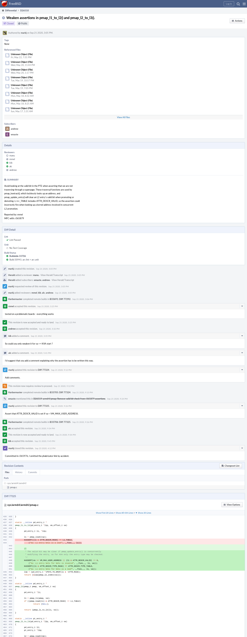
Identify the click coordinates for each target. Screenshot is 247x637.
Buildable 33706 (17, 256)
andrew (14, 128)
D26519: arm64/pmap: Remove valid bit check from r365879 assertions (69, 398)
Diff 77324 (43, 369)
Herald (11, 275)
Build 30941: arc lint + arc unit (24, 259)
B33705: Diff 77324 (60, 392)
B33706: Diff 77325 (60, 422)
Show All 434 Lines (124, 512)
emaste (14, 134)
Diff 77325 (43, 405)
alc (10, 166)
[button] (244, 4)
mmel (12, 159)
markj (24, 32)
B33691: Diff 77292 (60, 299)
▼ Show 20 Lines (143, 512)
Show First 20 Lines (105, 512)
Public (24, 23)
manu (12, 155)
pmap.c (13, 487)
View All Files (123, 117)
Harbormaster (15, 299)
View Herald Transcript (52, 275)
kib (10, 162)
